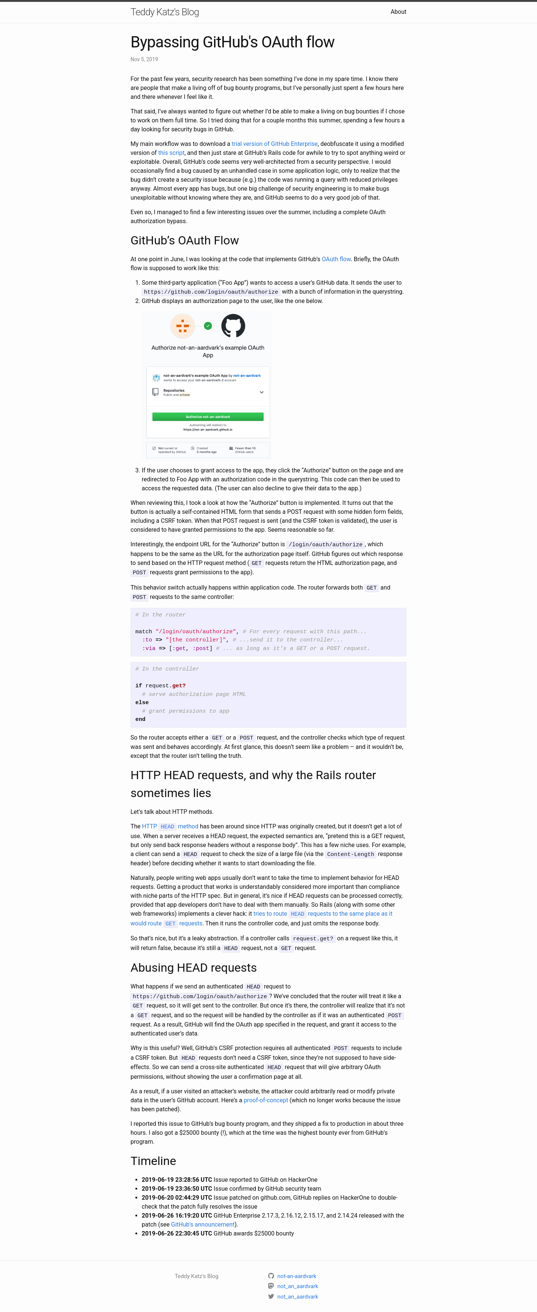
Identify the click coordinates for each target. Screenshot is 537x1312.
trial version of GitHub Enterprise (275, 143)
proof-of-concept (266, 1089)
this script (171, 152)
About (398, 11)
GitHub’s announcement (203, 1213)
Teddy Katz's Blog (165, 12)
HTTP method (170, 822)
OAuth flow (336, 259)
